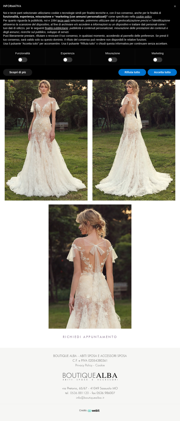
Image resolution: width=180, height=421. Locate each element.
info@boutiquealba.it (90, 397)
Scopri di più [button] (17, 72)
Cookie (100, 365)
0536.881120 (79, 393)
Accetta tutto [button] (162, 72)
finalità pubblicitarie (56, 28)
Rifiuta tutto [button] (132, 72)
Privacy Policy (83, 365)
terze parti (64, 20)
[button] (175, 6)
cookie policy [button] (144, 16)
